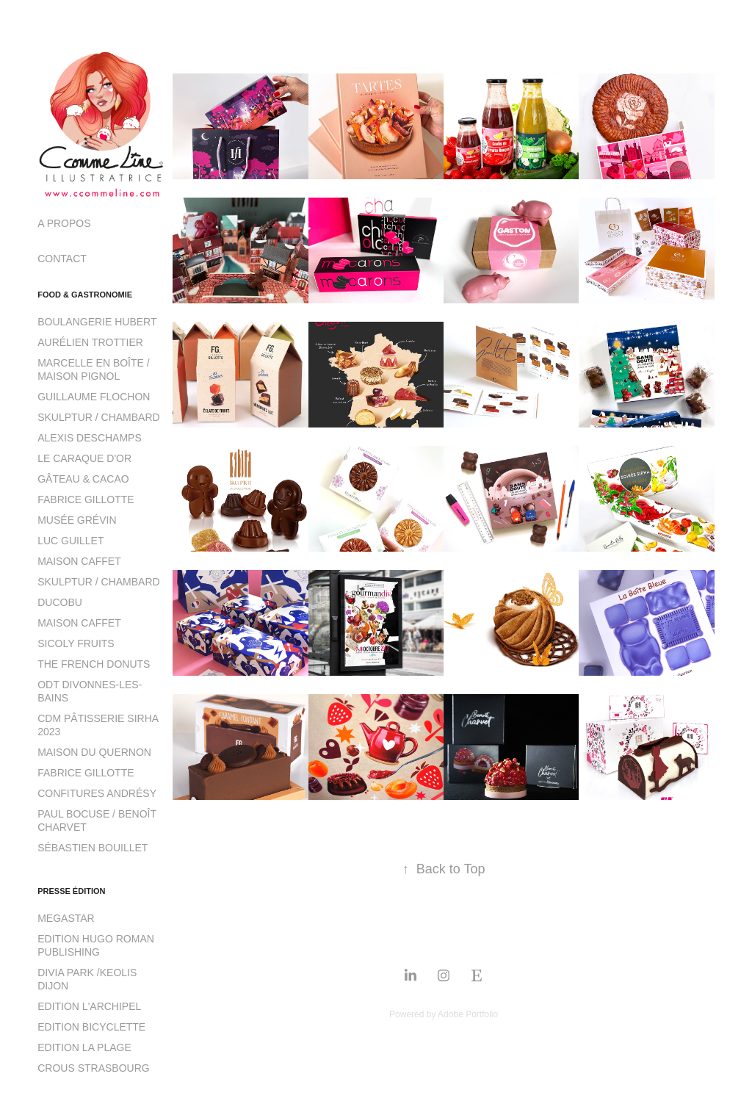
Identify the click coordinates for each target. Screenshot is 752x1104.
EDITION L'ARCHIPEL (89, 1006)
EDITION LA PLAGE (84, 1047)
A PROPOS (63, 223)
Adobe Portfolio (468, 1014)
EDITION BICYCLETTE (91, 1027)
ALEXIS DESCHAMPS (89, 438)
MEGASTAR (66, 918)
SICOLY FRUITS (76, 643)
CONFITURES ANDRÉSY (96, 793)
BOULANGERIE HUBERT (96, 322)
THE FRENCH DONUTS (93, 664)
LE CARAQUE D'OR (84, 458)
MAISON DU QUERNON (94, 752)
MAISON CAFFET (79, 561)
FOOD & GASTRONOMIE (84, 294)
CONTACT (62, 258)
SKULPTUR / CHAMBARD (98, 417)
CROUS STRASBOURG (93, 1068)
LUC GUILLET (70, 540)
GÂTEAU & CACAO (83, 479)
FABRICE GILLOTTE (85, 499)
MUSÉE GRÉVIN (76, 520)
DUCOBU (59, 602)
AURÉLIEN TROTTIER (90, 342)
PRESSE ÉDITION (71, 891)
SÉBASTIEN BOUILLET (92, 848)
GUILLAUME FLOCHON (93, 397)
